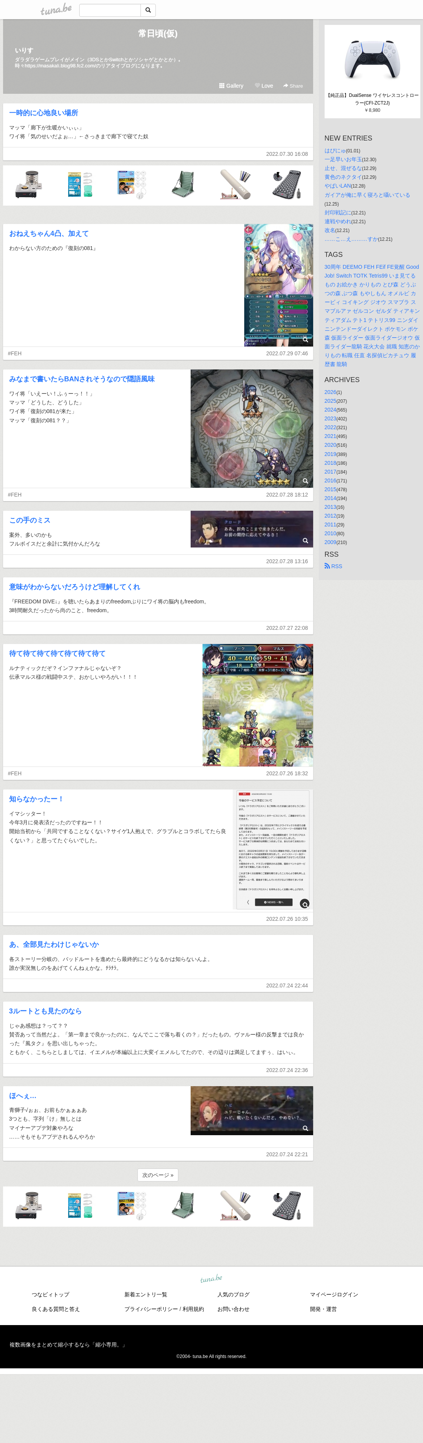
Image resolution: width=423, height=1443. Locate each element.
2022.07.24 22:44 (287, 985)
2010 (330, 533)
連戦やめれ (338, 221)
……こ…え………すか (351, 239)
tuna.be (211, 1279)
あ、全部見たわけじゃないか (54, 944)
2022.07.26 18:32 (287, 773)
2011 (330, 524)
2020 (330, 445)
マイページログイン (334, 1294)
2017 (330, 472)
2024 (330, 410)
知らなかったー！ (36, 799)
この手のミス (30, 520)
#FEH (15, 353)
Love (264, 86)
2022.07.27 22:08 (287, 628)
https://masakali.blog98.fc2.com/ (60, 66)
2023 (330, 418)
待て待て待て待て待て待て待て (57, 653)
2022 (330, 427)
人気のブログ (233, 1294)
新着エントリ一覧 (145, 1294)
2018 (330, 463)
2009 (330, 542)
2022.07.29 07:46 (287, 353)
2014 (330, 498)
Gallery (231, 86)
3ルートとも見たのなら (45, 1011)
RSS (334, 566)
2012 (330, 516)
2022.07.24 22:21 (287, 1154)
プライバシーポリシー (151, 1309)
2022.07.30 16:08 (287, 154)
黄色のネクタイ (343, 177)
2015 (330, 489)
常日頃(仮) (158, 33)
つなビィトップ (50, 1294)
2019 (330, 454)
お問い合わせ (233, 1309)
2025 (330, 401)
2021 (330, 436)
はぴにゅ (335, 150)
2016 (330, 480)
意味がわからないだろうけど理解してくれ (74, 587)
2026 (330, 392)
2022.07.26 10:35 (287, 919)
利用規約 (193, 1309)
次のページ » (158, 1175)
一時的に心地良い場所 (43, 113)
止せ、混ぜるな (343, 168)
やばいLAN (338, 186)
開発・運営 (323, 1309)
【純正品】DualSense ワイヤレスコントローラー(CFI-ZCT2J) (372, 99)
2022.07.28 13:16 (287, 561)
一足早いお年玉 (343, 159)
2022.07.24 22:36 (287, 1070)
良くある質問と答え (56, 1309)
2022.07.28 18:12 (287, 495)
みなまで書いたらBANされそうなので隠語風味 (82, 379)
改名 (330, 230)
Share (293, 86)
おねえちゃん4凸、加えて (49, 233)
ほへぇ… (23, 1096)
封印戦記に (338, 212)
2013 (330, 507)
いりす (24, 50)
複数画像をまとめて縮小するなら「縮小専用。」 (68, 1345)
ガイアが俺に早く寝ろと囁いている (367, 195)
